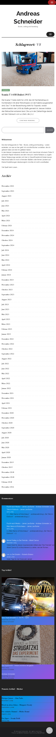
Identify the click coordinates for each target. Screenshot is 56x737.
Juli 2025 (5, 201)
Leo (8, 554)
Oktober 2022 (7, 349)
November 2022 (8, 344)
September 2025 (8, 191)
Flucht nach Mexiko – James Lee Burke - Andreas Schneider (28, 507)
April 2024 (6, 265)
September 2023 (8, 294)
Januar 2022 (6, 388)
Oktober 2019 (7, 467)
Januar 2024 (6, 275)
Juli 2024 (5, 250)
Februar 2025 (7, 225)
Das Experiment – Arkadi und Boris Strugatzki (17, 665)
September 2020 (8, 428)
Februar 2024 (7, 270)
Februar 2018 (7, 482)
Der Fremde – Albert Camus (29, 540)
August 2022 (6, 358)
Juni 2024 (5, 255)
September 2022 (8, 354)
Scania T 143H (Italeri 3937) (16, 95)
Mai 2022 (5, 373)
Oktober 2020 (7, 423)
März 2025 (6, 220)
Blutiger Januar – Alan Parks (12, 698)
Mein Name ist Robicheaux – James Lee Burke (23, 526)
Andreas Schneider (8, 674)
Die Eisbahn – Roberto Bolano (22, 554)
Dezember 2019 (8, 462)
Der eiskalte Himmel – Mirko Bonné (15, 711)
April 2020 (6, 452)
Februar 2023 (7, 329)
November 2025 (8, 186)
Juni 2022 (5, 368)
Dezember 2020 (8, 413)
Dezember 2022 (8, 339)
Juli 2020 (5, 437)
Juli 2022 (5, 363)
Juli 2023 (5, 304)
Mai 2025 (5, 211)
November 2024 (8, 235)
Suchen (50, 130)
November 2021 (8, 398)
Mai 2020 (5, 447)
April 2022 (6, 378)
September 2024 (8, 245)
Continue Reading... (28, 120)
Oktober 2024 (7, 240)
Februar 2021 (7, 408)
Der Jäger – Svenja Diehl (11, 718)
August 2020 (6, 432)
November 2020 (8, 418)
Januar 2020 (6, 457)
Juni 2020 (5, 442)
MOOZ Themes (24, 733)
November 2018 (8, 472)
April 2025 (6, 215)
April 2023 (6, 319)
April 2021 (6, 403)
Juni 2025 (5, 206)
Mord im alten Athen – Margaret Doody (17, 705)
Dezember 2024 (8, 230)
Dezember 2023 (8, 280)
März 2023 (6, 324)
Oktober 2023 (7, 289)
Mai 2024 (5, 260)
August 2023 (6, 299)
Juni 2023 (5, 309)
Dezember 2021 (8, 393)
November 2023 (8, 285)
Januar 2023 (6, 334)
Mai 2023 (5, 314)
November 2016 (8, 487)
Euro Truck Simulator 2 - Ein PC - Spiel (15, 617)
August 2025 (6, 196)
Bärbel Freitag (11, 540)
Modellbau (6, 90)
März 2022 (6, 383)
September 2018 (8, 477)
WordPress (41, 733)
